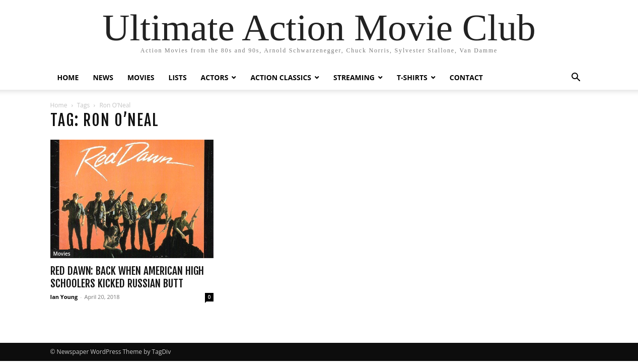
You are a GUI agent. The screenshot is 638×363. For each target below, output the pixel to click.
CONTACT (466, 77)
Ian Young (64, 296)
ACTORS (215, 77)
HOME (68, 77)
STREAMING (354, 77)
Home (58, 105)
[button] (576, 78)
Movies (61, 253)
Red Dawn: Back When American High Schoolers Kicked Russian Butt (127, 277)
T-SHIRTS (412, 77)
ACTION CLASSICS (280, 77)
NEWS (103, 77)
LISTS (178, 77)
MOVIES (141, 77)
